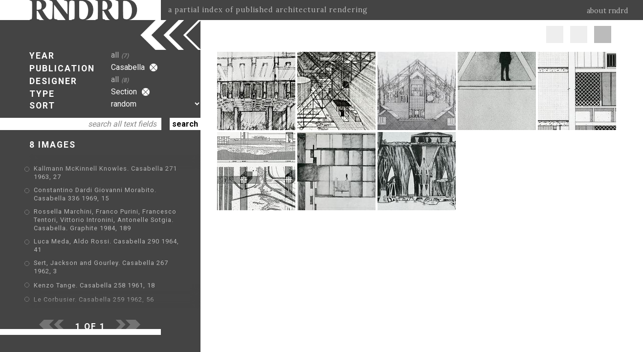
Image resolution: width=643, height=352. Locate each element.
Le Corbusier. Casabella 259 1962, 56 (94, 299)
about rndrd (607, 10)
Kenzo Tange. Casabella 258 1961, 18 (94, 285)
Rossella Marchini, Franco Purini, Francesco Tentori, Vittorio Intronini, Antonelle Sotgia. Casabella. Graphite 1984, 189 (105, 220)
